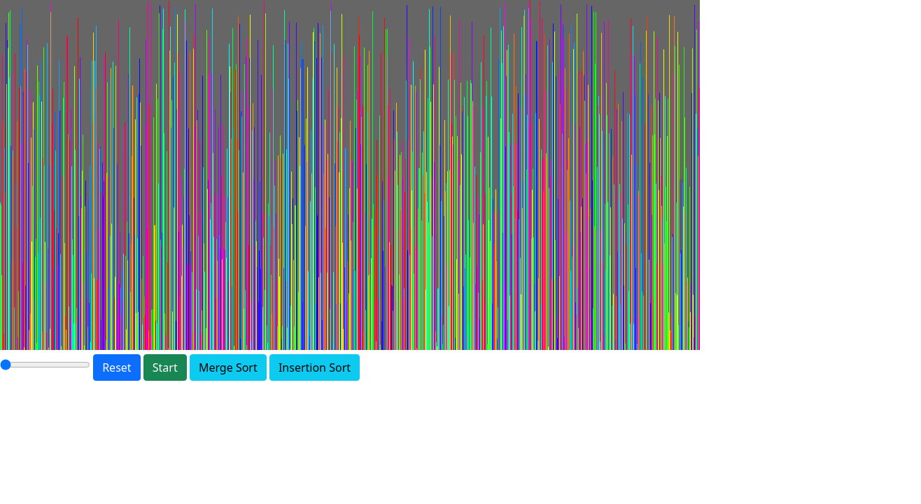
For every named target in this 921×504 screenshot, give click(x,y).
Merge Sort (228, 367)
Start (165, 367)
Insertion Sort (315, 367)
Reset (116, 367)
